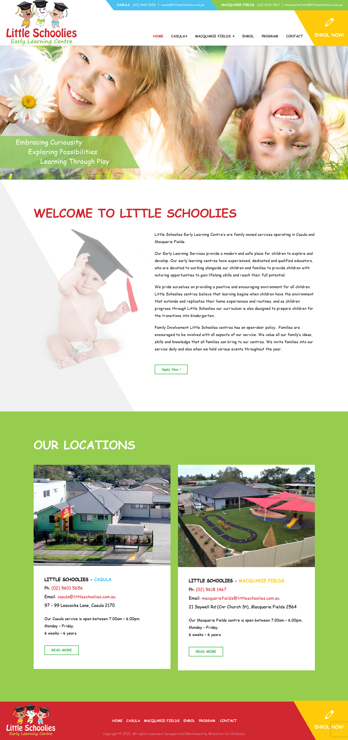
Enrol (248, 36)
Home (158, 36)
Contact (294, 36)
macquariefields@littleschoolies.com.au (314, 5)
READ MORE (61, 650)
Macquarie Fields (213, 36)
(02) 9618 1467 (268, 5)
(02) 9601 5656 (144, 5)
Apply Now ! (171, 369)
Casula (178, 36)
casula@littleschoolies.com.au (182, 5)
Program (270, 36)
